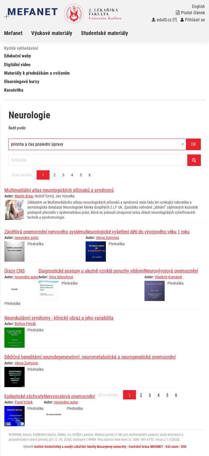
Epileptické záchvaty (24, 396)
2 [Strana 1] (55, 175)
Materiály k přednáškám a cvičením (37, 73)
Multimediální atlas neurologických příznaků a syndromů (59, 190)
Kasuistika (13, 90)
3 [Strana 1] (63, 175)
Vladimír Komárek (168, 277)
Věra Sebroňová (61, 277)
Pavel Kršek (24, 402)
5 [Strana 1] (81, 175)
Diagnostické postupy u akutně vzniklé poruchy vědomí (91, 271)
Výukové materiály (51, 33)
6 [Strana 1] (90, 175)
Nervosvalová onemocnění (69, 396)
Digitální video (17, 64)
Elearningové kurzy (21, 81)
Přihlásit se (193, 19)
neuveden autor (27, 237)
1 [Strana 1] (43, 175)
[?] (175, 19)
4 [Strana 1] (72, 175)
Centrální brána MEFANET (146, 447)
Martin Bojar (24, 196)
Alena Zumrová (107, 237)
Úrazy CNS (14, 271)
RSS (183, 447)
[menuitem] (17, 33)
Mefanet (13, 33)
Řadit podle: (17, 128)
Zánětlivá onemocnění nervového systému (45, 232)
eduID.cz (162, 19)
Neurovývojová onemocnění (171, 271)
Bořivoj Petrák (25, 323)
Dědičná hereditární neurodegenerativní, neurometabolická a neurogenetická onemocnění (90, 357)
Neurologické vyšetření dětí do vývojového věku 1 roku (138, 232)
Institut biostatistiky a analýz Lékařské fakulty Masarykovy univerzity (80, 447)
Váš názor (172, 447)
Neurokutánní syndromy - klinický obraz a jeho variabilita (59, 318)
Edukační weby (17, 56)
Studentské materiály (104, 33)
